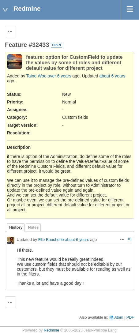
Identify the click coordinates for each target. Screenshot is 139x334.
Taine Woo (36, 75)
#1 (130, 239)
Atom (118, 317)
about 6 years (113, 75)
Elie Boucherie (51, 240)
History (15, 227)
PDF (130, 317)
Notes (33, 227)
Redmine (51, 330)
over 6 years (59, 75)
